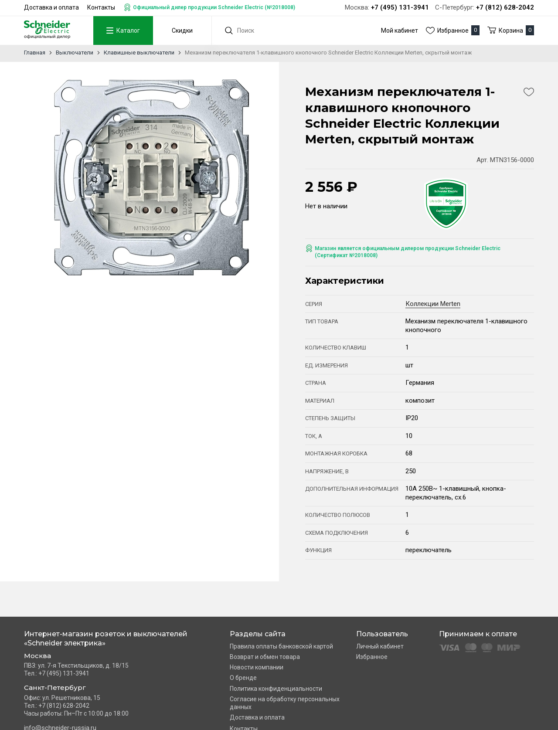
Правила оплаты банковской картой (281, 646)
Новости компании (256, 667)
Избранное (372, 656)
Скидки (177, 30)
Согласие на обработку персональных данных (285, 703)
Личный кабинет (380, 646)
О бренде (243, 677)
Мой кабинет (399, 30)
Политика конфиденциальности (276, 688)
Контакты (101, 7)
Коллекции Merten (432, 304)
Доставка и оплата (51, 7)
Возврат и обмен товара (265, 656)
